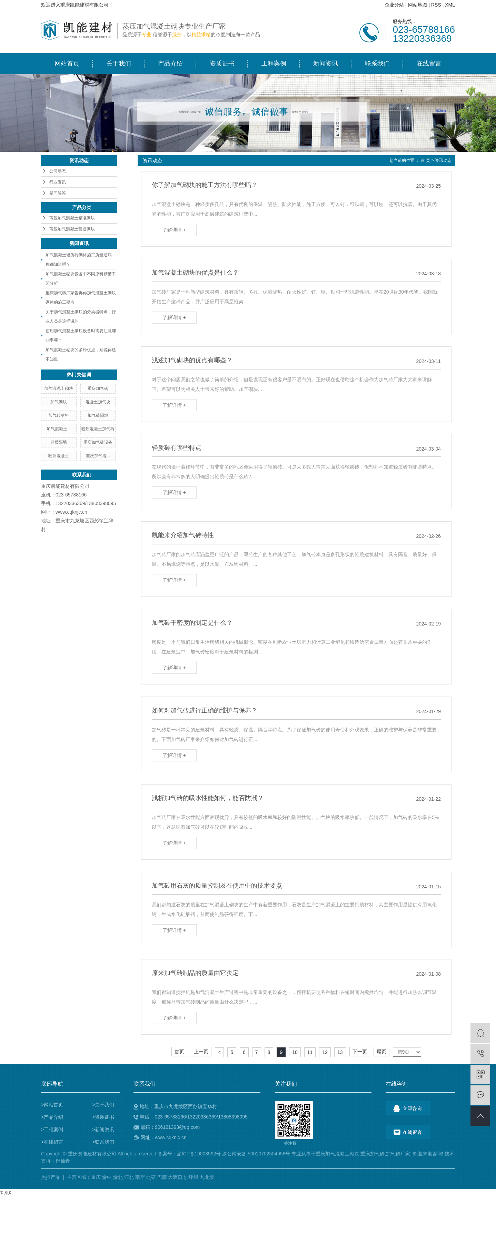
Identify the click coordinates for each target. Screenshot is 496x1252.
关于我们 (118, 63)
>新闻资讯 (103, 1129)
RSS (436, 5)
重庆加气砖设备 (97, 442)
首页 (179, 1051)
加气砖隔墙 (98, 415)
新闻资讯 (325, 63)
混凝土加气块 (98, 402)
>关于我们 (103, 1104)
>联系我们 (103, 1142)
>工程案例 (52, 1129)
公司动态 (57, 171)
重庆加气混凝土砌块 (337, 1153)
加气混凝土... (59, 428)
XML (450, 5)
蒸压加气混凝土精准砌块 (72, 218)
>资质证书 (103, 1117)
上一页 (201, 1051)
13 (340, 1052)
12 (325, 1052)
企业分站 (394, 5)
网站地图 (417, 5)
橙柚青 (63, 1161)
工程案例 (273, 63)
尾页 (381, 1051)
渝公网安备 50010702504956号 (256, 1153)
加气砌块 (58, 402)
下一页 (360, 1051)
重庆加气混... (98, 455)
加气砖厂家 (398, 1153)
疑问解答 (57, 193)
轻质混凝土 (58, 455)
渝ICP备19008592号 (199, 1153)
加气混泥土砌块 (58, 388)
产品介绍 (170, 63)
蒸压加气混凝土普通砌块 (72, 229)
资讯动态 (443, 160)
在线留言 (429, 63)
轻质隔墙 (58, 442)
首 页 (425, 160)
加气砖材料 (58, 415)
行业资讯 (57, 182)
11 (310, 1052)
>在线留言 (52, 1142)
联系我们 (377, 63)
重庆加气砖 (98, 388)
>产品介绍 (52, 1117)
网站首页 (66, 63)
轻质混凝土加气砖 (98, 428)
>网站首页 (52, 1104)
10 (295, 1052)
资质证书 (222, 63)
